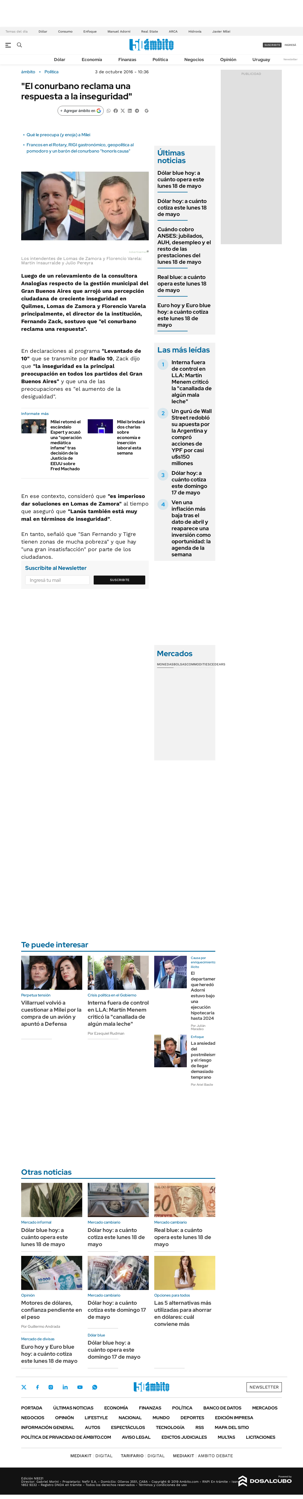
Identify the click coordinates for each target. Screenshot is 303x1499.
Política (160, 59)
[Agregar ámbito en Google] (81, 111)
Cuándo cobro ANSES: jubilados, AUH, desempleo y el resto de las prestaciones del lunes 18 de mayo (184, 245)
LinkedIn (65, 1387)
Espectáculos (128, 1427)
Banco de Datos (222, 1408)
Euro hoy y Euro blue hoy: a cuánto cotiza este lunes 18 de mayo (184, 315)
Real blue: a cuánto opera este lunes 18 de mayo (182, 284)
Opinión (228, 59)
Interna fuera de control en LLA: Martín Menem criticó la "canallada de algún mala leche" (192, 382)
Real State (149, 31)
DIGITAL (91, 1455)
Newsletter (290, 59)
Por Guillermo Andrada (40, 1326)
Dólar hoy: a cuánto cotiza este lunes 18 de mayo (182, 208)
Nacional (130, 1418)
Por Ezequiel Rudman (106, 1033)
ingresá (290, 44)
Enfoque (90, 31)
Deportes (192, 1418)
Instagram (50, 1387)
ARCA (173, 31)
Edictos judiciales (184, 1437)
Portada (31, 1408)
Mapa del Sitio (232, 1427)
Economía (92, 59)
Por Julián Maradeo (198, 1027)
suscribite (272, 44)
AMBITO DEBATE (203, 1455)
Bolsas (180, 664)
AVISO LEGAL (136, 1437)
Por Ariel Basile (202, 1084)
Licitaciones (260, 1437)
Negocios (194, 59)
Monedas (165, 664)
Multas (226, 1437)
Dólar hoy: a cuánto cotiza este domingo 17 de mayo (189, 482)
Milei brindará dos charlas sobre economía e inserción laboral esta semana (131, 437)
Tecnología (170, 1427)
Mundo (161, 1418)
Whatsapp (94, 1387)
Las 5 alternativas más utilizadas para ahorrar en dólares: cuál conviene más (183, 1313)
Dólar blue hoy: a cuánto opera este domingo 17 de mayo (114, 1349)
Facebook (37, 1387)
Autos (92, 1427)
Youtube (80, 1387)
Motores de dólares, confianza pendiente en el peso (51, 1309)
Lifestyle (96, 1418)
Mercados (264, 1408)
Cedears (217, 664)
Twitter (24, 1387)
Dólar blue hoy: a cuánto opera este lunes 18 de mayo (180, 179)
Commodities (198, 664)
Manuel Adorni (119, 31)
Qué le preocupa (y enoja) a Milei (58, 135)
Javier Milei (221, 31)
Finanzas (127, 59)
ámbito (28, 72)
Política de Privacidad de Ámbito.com (66, 1437)
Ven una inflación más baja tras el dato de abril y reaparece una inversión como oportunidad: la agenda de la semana (191, 528)
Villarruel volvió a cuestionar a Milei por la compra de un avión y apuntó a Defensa (51, 1013)
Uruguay (261, 59)
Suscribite (120, 580)
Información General (47, 1427)
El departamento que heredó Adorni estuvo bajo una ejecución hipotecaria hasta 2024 (206, 995)
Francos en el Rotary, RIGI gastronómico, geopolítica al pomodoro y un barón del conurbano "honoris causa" (80, 148)
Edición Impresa (234, 1418)
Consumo (65, 31)
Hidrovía (194, 31)
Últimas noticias (73, 1408)
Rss (199, 1427)
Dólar (43, 31)
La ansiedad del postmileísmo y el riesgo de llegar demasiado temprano (205, 1060)
